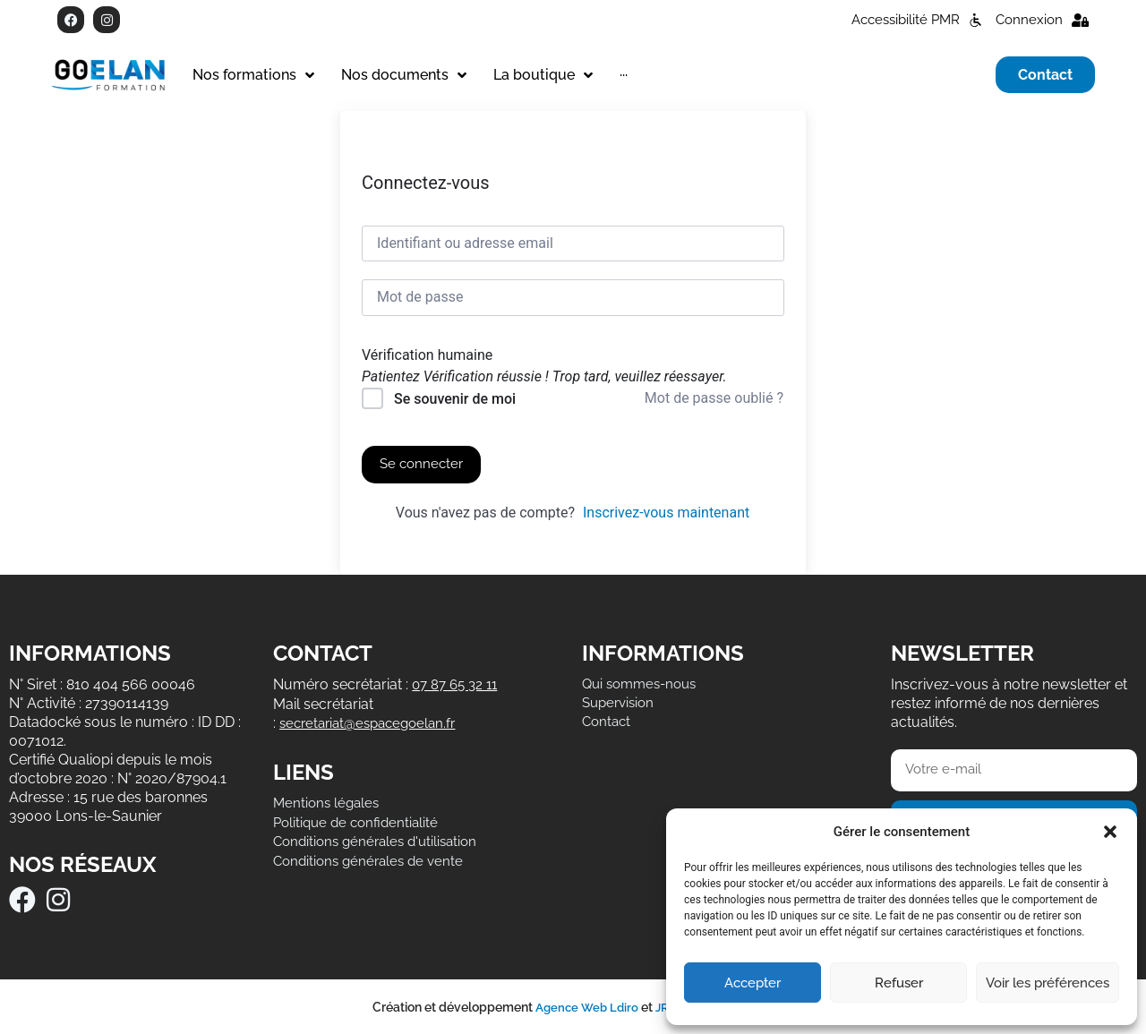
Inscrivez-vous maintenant (666, 512)
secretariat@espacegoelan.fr (373, 721)
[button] (1110, 832)
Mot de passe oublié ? (714, 397)
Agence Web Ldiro (583, 1006)
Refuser (899, 983)
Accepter (752, 983)
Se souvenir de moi (455, 398)
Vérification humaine (427, 355)
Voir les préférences (1047, 983)
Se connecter (423, 464)
